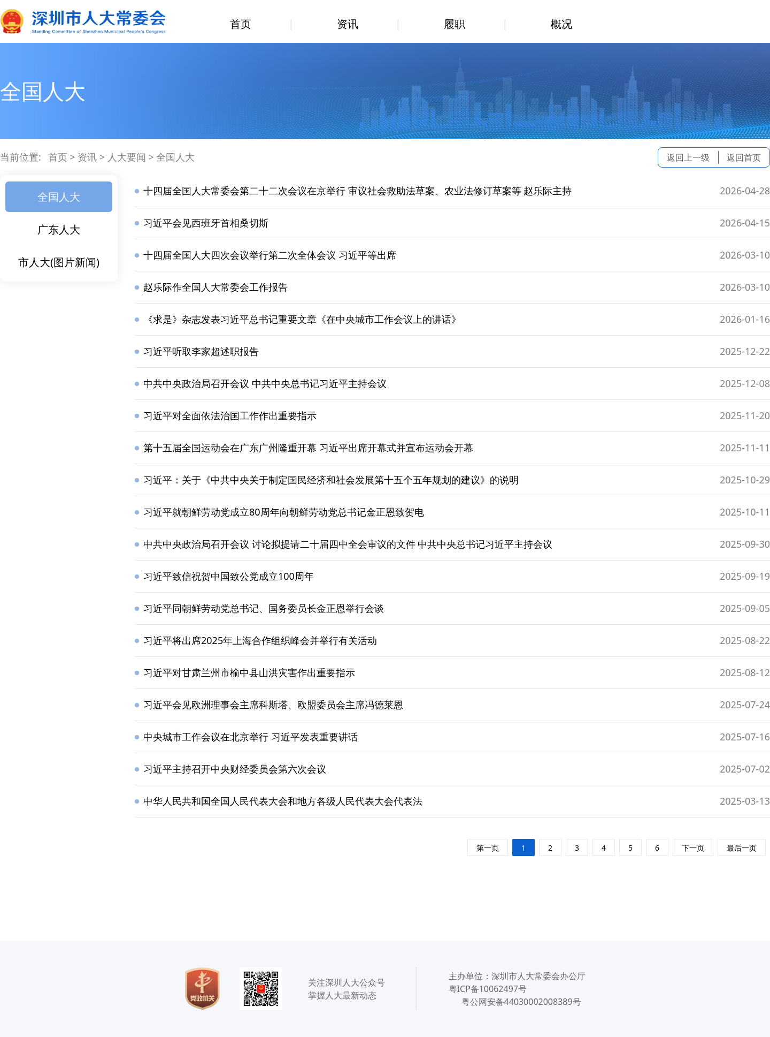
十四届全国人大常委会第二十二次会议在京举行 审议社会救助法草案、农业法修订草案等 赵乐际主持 (357, 190)
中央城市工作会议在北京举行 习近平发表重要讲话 (250, 736)
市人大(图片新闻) (58, 262)
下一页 (693, 848)
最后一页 (742, 848)
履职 (454, 24)
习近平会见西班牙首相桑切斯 (205, 222)
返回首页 (744, 157)
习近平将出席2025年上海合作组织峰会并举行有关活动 (260, 640)
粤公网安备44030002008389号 (521, 1002)
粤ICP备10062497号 (488, 989)
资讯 (347, 24)
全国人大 (175, 156)
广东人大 (58, 229)
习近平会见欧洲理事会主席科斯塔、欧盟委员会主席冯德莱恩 (273, 704)
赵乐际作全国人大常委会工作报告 (215, 287)
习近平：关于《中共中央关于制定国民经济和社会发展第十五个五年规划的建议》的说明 (331, 479)
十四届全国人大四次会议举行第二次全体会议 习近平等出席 (269, 254)
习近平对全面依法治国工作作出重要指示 (230, 415)
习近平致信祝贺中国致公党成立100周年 (228, 576)
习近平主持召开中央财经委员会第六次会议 (234, 768)
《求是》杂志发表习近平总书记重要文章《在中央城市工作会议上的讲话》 (302, 319)
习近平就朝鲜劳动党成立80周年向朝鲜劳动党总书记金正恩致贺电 (283, 511)
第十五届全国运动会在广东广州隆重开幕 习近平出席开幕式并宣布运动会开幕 (308, 447)
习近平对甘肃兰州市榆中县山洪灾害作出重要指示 (249, 672)
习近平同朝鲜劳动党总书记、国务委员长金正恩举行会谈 (263, 608)
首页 (240, 24)
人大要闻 (126, 156)
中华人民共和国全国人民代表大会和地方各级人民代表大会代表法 (282, 800)
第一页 (487, 848)
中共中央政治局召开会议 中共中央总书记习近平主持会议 (265, 383)
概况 (561, 24)
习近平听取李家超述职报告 (201, 351)
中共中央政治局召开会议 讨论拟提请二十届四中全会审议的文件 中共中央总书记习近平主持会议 (347, 544)
